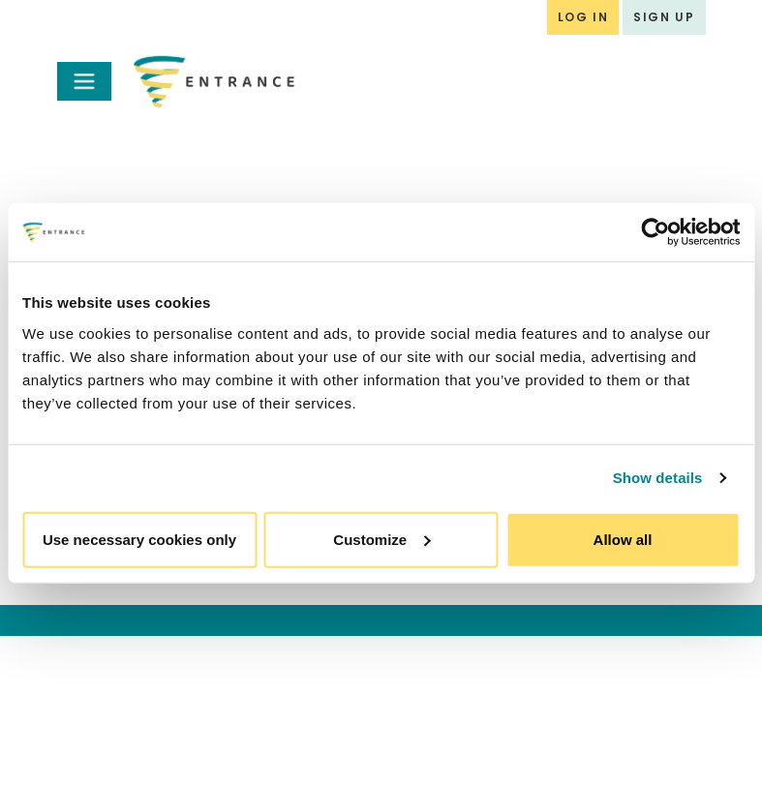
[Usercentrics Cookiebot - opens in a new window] (655, 232)
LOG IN (583, 17)
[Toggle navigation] (84, 81)
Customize (381, 538)
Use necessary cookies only (139, 538)
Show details (658, 477)
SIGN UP (663, 17)
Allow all (623, 538)
